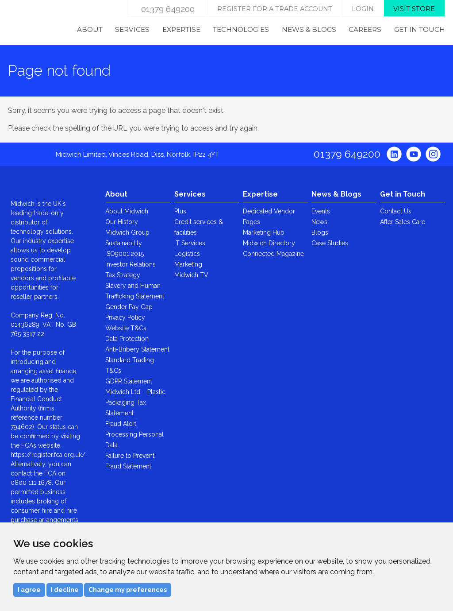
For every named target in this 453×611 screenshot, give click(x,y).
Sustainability (123, 243)
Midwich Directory (269, 243)
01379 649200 (168, 9)
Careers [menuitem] (365, 29)
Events (320, 211)
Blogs (319, 232)
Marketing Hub (263, 232)
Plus (180, 211)
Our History (121, 221)
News (319, 221)
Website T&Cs (125, 328)
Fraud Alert (120, 423)
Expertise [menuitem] (181, 29)
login (363, 9)
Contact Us (395, 211)
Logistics (187, 253)
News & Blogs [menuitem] (309, 29)
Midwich (30, 22)
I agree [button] (29, 589)
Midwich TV (191, 274)
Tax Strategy (122, 274)
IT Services (189, 243)
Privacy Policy (125, 317)
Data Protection (127, 338)
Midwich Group (127, 232)
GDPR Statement (128, 381)
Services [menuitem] (132, 29)
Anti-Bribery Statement (137, 349)
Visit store (414, 9)
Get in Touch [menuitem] (419, 29)
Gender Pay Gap (129, 306)
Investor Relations (130, 264)
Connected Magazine (273, 253)
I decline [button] (65, 589)
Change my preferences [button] (127, 589)
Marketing (188, 264)
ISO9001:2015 (124, 253)
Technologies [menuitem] (241, 29)
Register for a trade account (274, 9)
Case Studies (329, 243)
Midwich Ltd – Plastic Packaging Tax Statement (135, 402)
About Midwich (126, 211)
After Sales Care (402, 221)
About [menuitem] (90, 29)
